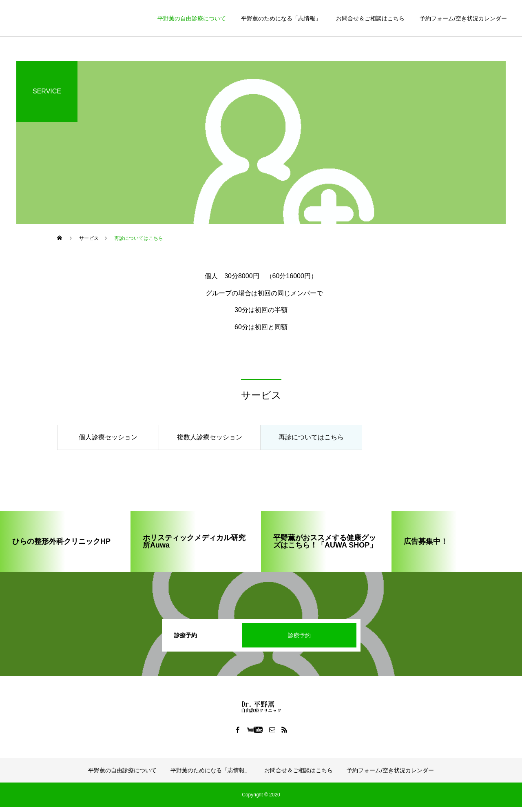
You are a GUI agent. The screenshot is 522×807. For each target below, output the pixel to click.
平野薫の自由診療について (191, 18)
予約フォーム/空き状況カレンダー (463, 18)
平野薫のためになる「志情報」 (281, 18)
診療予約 (299, 635)
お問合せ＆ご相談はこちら (370, 18)
